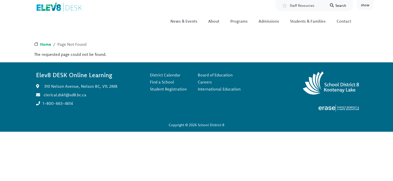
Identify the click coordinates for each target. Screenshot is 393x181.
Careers (205, 81)
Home (45, 44)
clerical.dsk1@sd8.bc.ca (65, 94)
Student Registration (168, 89)
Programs (239, 21)
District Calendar (165, 74)
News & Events (183, 21)
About (213, 21)
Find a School (162, 81)
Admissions (269, 21)
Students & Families (308, 21)
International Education (219, 89)
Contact (344, 21)
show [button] (365, 5)
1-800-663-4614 (58, 103)
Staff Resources (302, 5)
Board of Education (215, 74)
